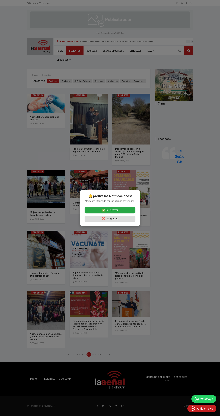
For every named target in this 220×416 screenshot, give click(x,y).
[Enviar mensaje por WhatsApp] (203, 399)
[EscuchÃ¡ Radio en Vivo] (201, 408)
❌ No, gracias (110, 218)
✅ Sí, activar (110, 210)
